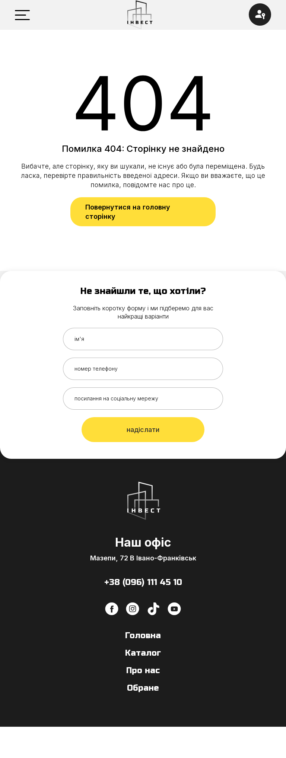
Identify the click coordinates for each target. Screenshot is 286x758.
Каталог (143, 653)
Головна (143, 635)
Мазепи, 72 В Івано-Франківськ (143, 558)
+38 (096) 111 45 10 (143, 582)
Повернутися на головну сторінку (127, 211)
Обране (143, 688)
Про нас (143, 670)
